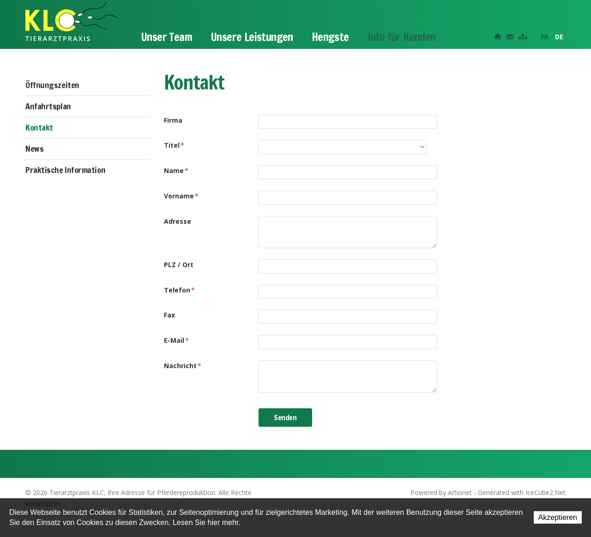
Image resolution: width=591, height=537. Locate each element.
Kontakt (39, 127)
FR (545, 36)
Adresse (177, 221)
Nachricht (182, 365)
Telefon (179, 290)
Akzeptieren (558, 517)
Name (176, 170)
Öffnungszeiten (52, 85)
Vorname (181, 195)
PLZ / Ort (178, 264)
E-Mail (176, 340)
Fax (169, 314)
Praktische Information (65, 170)
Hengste (330, 37)
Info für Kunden (402, 37)
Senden (285, 417)
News (34, 149)
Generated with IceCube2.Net (522, 492)
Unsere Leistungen (252, 37)
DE (559, 36)
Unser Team (166, 37)
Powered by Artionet (441, 492)
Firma (173, 120)
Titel (174, 145)
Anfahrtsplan (48, 106)
